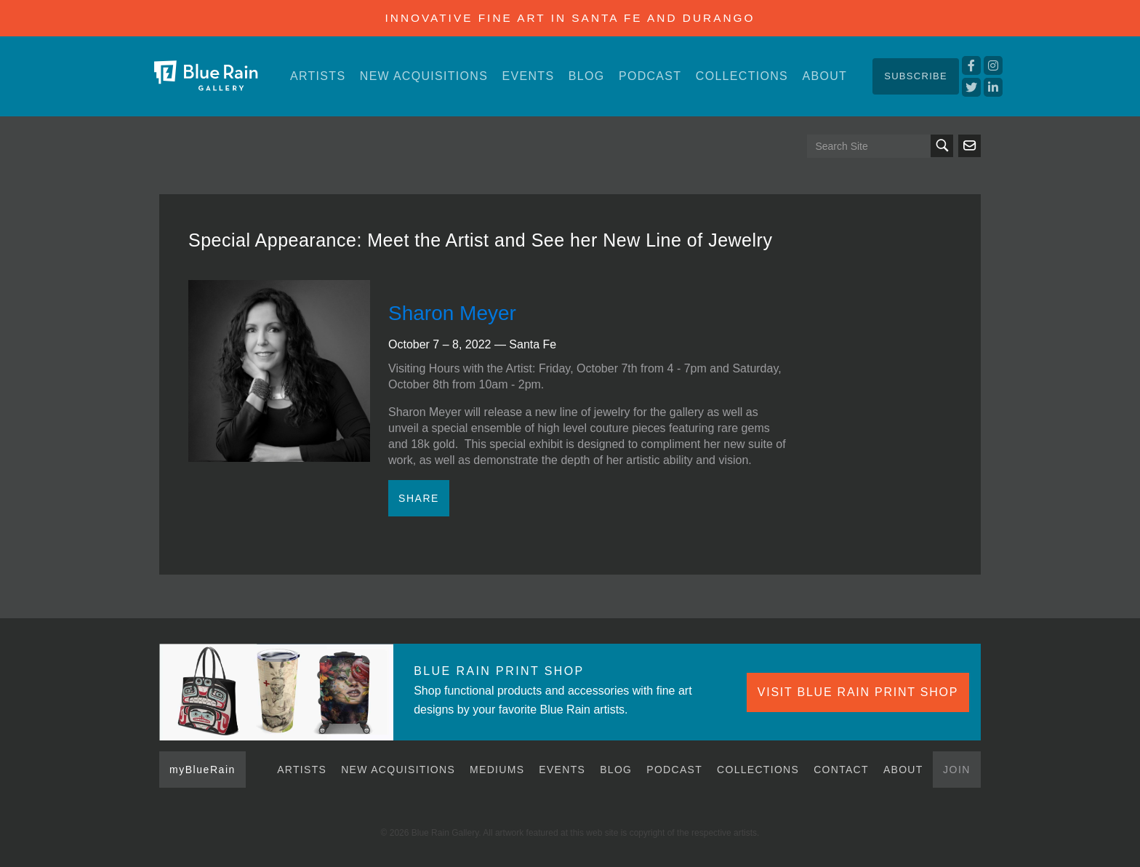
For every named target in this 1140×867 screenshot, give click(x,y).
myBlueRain (202, 769)
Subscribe (915, 76)
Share (418, 498)
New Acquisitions (424, 76)
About (824, 76)
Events (528, 76)
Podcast (650, 76)
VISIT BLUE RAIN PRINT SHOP (858, 692)
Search (942, 146)
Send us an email (969, 146)
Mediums (497, 769)
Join (957, 769)
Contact (841, 769)
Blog (587, 76)
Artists (317, 76)
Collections (742, 76)
